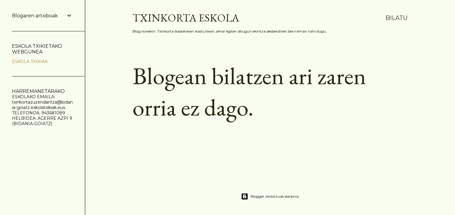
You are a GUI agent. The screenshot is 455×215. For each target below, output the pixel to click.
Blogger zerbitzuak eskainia (270, 196)
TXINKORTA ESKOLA (185, 18)
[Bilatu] (396, 18)
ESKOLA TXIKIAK (30, 61)
